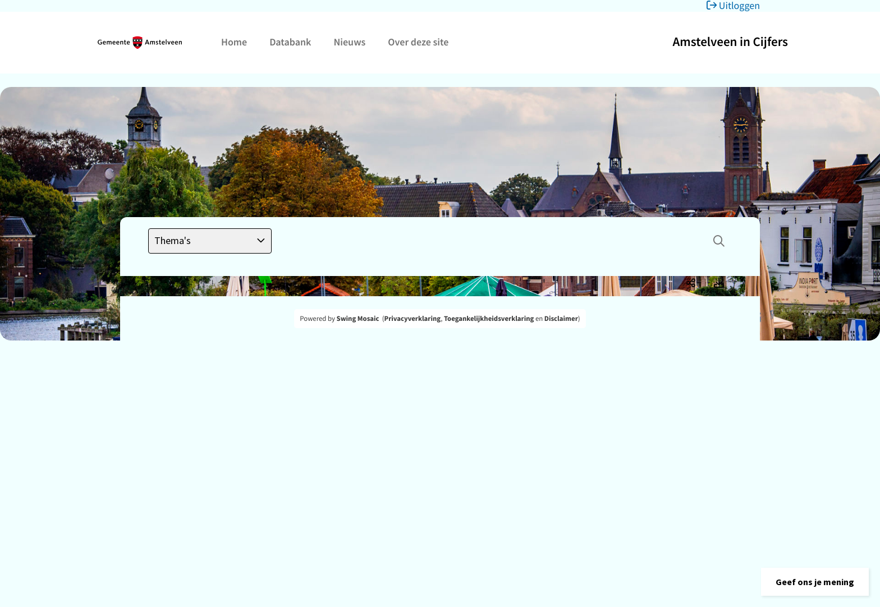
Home (234, 41)
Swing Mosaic (358, 318)
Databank (290, 41)
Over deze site (418, 41)
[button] (815, 582)
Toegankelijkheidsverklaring (489, 318)
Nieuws (349, 41)
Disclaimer (561, 318)
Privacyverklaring (412, 318)
